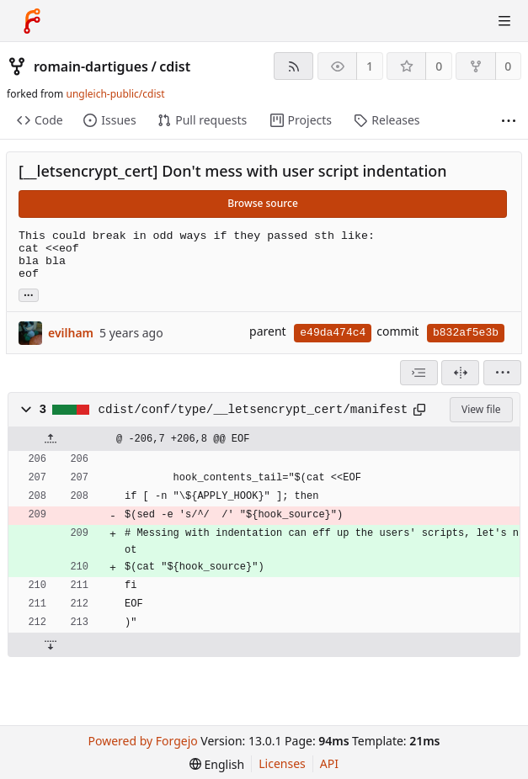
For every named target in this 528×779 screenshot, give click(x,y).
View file (480, 409)
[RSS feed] (293, 66)
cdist (174, 66)
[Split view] (460, 372)
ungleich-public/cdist (115, 94)
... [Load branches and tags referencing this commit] (29, 294)
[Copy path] (419, 409)
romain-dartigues (91, 66)
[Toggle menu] (504, 21)
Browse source (262, 203)
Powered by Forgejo (143, 741)
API (329, 763)
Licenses (282, 763)
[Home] (32, 21)
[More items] (508, 121)
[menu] (502, 372)
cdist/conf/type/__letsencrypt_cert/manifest (253, 409)
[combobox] (419, 372)
